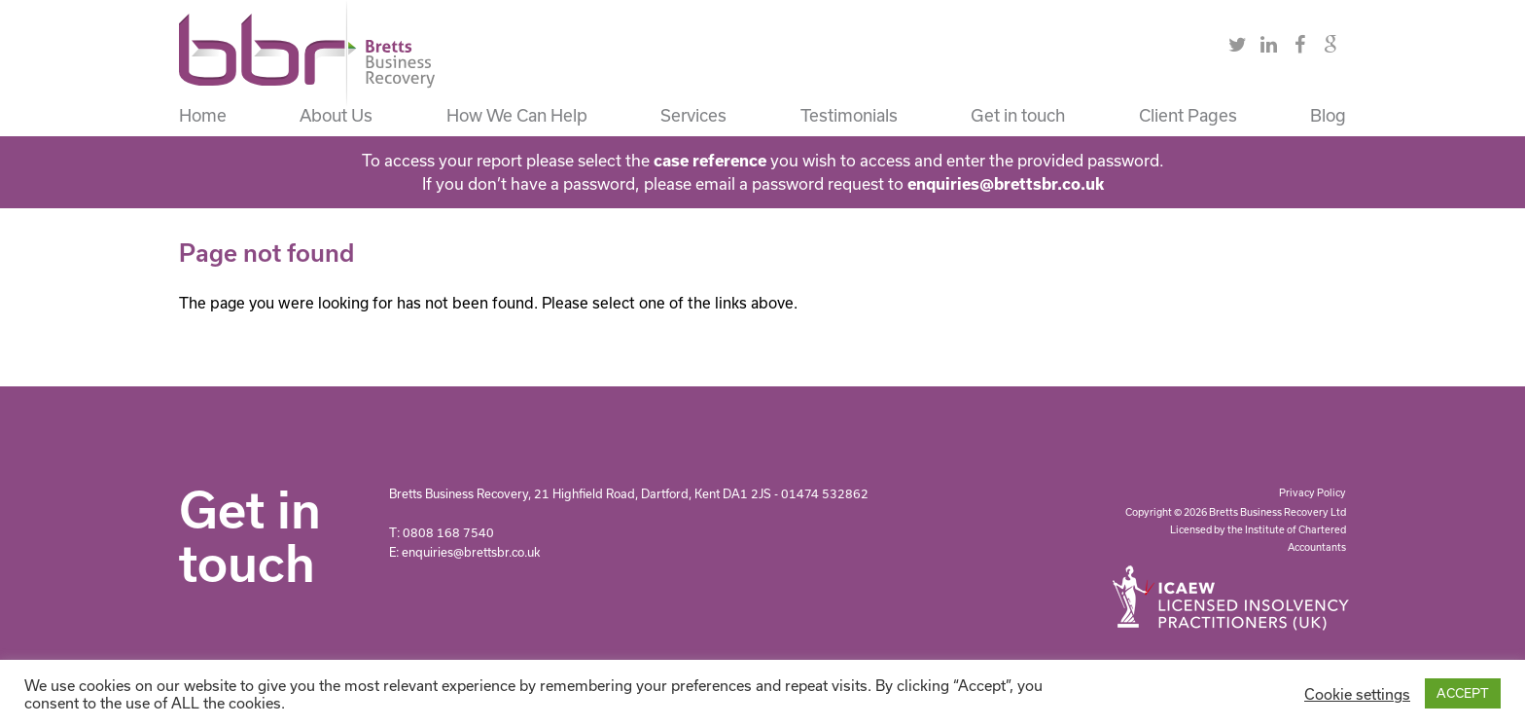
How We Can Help (516, 115)
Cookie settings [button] (1357, 694)
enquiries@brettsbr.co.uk (1005, 183)
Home (203, 115)
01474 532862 (825, 493)
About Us (336, 115)
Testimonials (849, 115)
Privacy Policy (1312, 492)
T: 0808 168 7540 (441, 532)
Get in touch (1018, 115)
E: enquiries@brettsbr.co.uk (464, 552)
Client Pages (1188, 115)
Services (693, 115)
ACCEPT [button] (1462, 693)
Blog (1328, 115)
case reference (710, 160)
